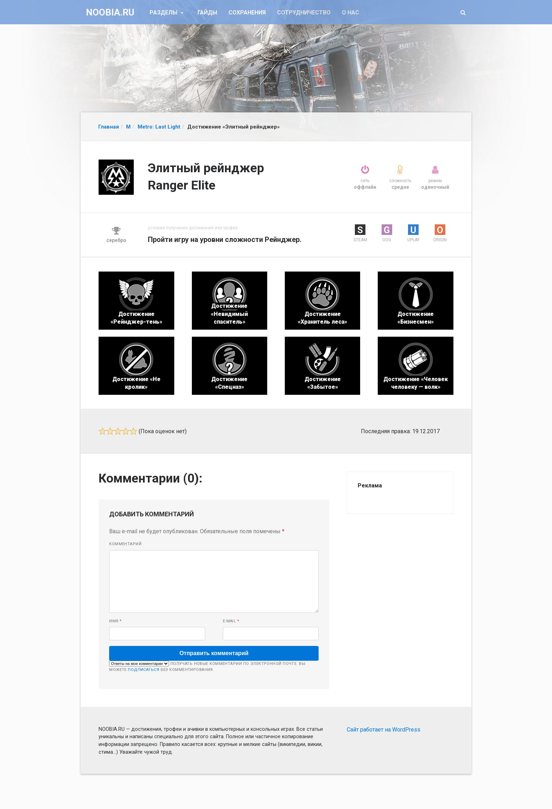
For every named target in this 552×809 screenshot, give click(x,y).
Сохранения (247, 12)
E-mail (231, 621)
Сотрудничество (304, 12)
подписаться (143, 669)
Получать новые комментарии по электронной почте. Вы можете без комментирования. (207, 666)
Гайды (207, 12)
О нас (350, 12)
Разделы (164, 12)
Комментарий (125, 544)
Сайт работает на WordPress (383, 729)
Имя (115, 621)
